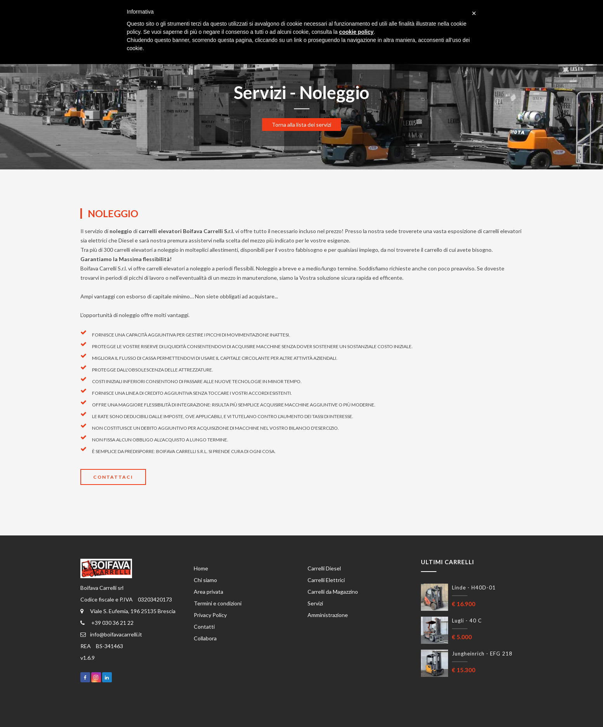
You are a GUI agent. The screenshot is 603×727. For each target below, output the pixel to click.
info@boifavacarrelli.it (111, 634)
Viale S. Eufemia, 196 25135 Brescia (128, 611)
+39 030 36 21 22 (107, 622)
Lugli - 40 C (467, 620)
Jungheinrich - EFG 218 (482, 653)
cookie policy (356, 32)
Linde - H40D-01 (474, 587)
